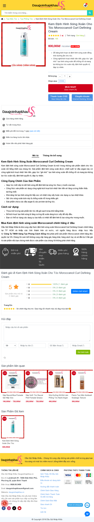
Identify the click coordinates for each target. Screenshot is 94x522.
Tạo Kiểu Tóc (11, 19)
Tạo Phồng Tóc (26, 19)
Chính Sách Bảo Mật (48, 501)
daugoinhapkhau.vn (16, 492)
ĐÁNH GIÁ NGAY (80, 291)
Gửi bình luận (83, 352)
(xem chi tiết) (35, 131)
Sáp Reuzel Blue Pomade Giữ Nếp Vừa (35, 396)
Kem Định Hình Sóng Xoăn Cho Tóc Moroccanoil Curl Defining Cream (10, 442)
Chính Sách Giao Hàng (49, 490)
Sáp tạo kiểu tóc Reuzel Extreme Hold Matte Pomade (12, 396)
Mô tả (35, 155)
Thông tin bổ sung (52, 155)
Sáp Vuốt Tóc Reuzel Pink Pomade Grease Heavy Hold (57, 396)
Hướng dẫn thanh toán (49, 487)
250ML (61, 81)
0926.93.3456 (15, 484)
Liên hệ (43, 512)
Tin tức (43, 508)
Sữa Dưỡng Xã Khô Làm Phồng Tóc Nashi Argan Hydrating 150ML (81, 396)
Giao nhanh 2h (46, 504)
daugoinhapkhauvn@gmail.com (20, 488)
